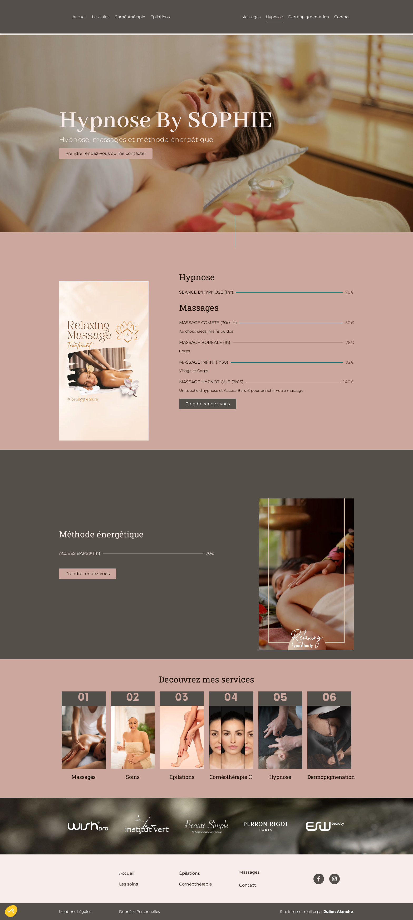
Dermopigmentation (308, 16)
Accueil (79, 16)
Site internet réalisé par (316, 911)
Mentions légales (75, 911)
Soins (133, 776)
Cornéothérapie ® (231, 776)
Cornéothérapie (130, 16)
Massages (251, 16)
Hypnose (274, 16)
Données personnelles (139, 911)
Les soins (100, 16)
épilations (189, 873)
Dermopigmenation (331, 776)
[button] (11, 911)
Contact (342, 16)
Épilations (160, 16)
